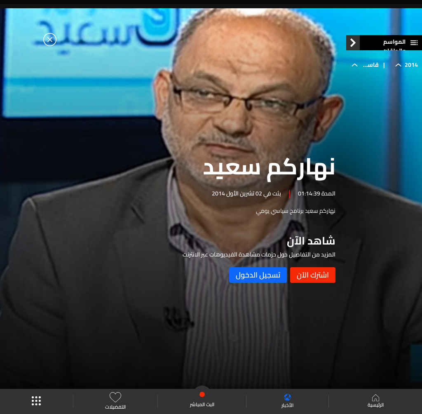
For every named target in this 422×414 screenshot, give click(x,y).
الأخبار (287, 401)
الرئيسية (376, 401)
